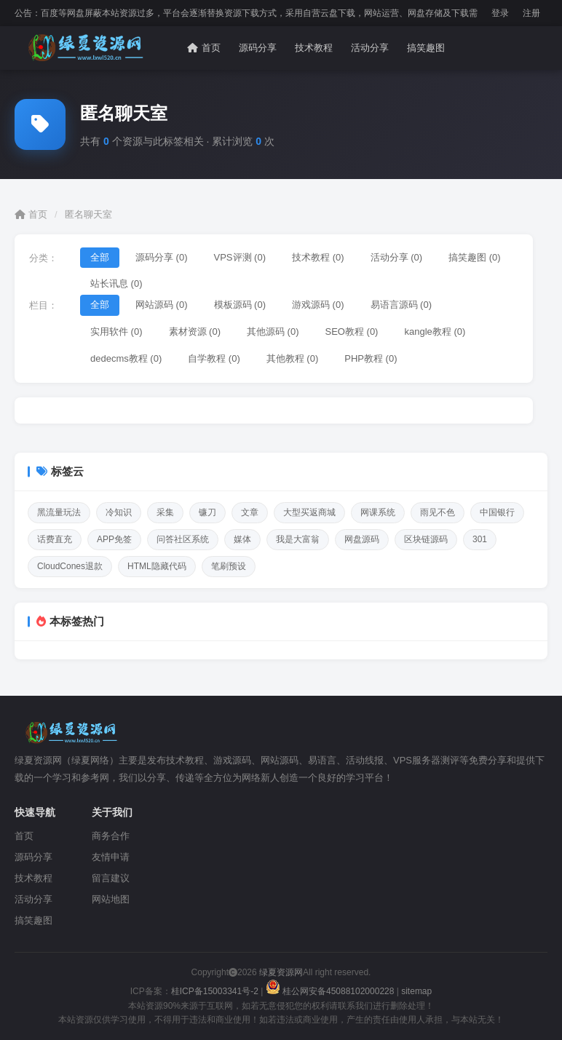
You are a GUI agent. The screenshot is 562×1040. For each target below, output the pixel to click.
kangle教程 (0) (434, 331)
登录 (500, 13)
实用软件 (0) (116, 331)
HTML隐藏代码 (156, 566)
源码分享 (258, 47)
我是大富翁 (298, 539)
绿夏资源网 (280, 972)
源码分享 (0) (161, 257)
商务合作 (111, 835)
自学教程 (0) (214, 358)
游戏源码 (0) (318, 304)
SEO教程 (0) (352, 331)
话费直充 (54, 539)
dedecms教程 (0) (126, 358)
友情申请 (111, 857)
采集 (165, 512)
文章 (249, 512)
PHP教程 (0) (370, 358)
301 (479, 539)
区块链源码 (426, 539)
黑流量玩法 (59, 512)
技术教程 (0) (318, 257)
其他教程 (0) (292, 358)
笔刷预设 (228, 566)
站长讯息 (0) (116, 283)
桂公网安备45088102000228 (331, 991)
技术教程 (314, 47)
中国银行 (497, 512)
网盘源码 (361, 539)
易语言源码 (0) (401, 304)
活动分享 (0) (397, 257)
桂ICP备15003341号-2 (214, 991)
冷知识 (119, 512)
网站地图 (111, 899)
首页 (204, 47)
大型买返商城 (309, 512)
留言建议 (111, 878)
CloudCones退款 (70, 566)
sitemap (416, 991)
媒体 (242, 539)
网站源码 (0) (161, 304)
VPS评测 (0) (240, 257)
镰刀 (207, 512)
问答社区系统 (183, 539)
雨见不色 (437, 512)
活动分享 (370, 47)
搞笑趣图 (426, 47)
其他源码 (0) (273, 331)
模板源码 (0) (240, 304)
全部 (99, 257)
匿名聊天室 (88, 214)
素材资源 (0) (195, 331)
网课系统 (377, 512)
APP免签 (114, 539)
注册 (531, 13)
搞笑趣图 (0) (474, 257)
